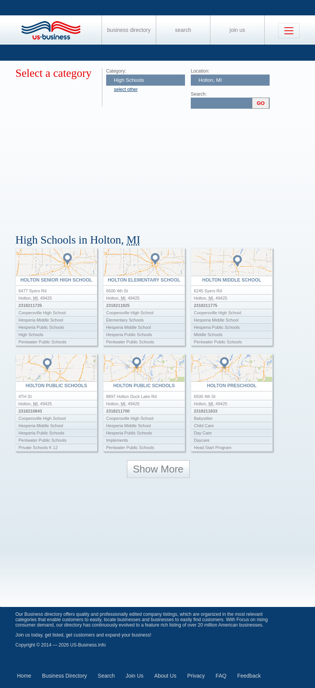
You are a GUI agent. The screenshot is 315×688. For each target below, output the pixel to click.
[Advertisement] (165, 168)
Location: (200, 71)
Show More (158, 469)
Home (24, 676)
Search (183, 30)
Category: (116, 71)
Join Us (237, 30)
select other (126, 89)
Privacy (196, 676)
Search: (199, 94)
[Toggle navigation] (289, 30)
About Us (165, 676)
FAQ (221, 676)
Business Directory (129, 30)
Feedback (249, 676)
